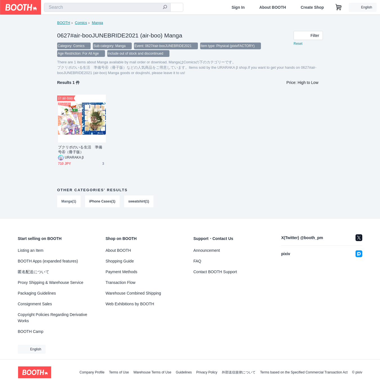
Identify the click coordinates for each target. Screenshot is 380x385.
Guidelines (184, 372)
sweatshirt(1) (138, 202)
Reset (298, 44)
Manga (97, 23)
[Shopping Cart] (338, 7)
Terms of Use (119, 372)
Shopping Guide (120, 261)
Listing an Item (30, 250)
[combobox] (107, 7)
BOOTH (63, 23)
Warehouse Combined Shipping (133, 293)
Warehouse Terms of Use (152, 372)
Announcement (206, 250)
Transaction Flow (120, 282)
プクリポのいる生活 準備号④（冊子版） (80, 150)
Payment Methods (121, 272)
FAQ (197, 261)
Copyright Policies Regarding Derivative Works (52, 317)
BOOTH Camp (30, 331)
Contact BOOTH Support (215, 272)
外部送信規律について (239, 372)
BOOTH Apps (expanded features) (48, 261)
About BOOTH (272, 7)
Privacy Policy (206, 372)
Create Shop (312, 7)
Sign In (238, 7)
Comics (81, 23)
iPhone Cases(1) (102, 202)
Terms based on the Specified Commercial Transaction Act (304, 372)
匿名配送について (33, 272)
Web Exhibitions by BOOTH (130, 304)
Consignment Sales (35, 304)
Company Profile (91, 372)
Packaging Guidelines (37, 293)
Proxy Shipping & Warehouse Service (50, 282)
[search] (165, 8)
